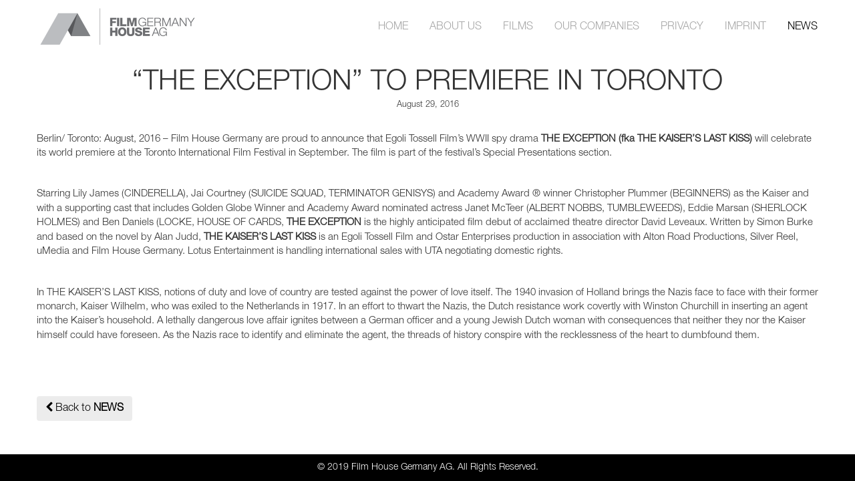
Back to (84, 407)
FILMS (518, 26)
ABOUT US (456, 26)
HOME (393, 26)
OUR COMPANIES (596, 26)
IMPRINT (745, 26)
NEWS (803, 26)
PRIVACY (682, 26)
